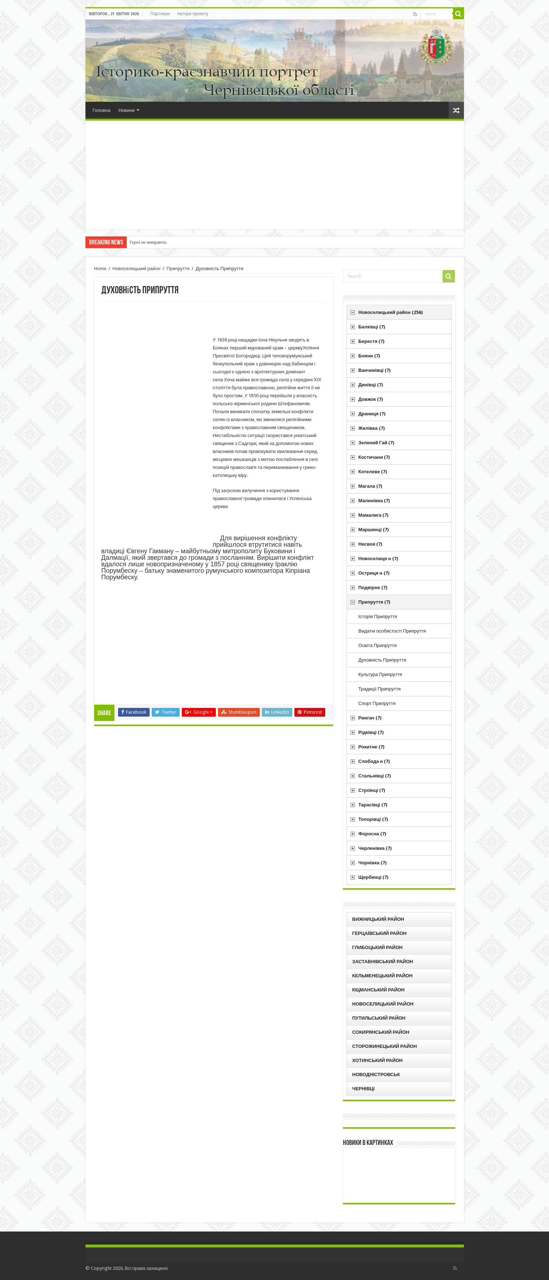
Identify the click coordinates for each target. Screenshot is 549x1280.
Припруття (178, 268)
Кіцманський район (378, 989)
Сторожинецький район (384, 1046)
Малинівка (374, 500)
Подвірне (373, 587)
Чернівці (363, 1088)
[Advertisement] (274, 175)
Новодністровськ (376, 1074)
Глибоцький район (377, 947)
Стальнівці (375, 776)
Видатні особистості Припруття (392, 631)
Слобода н (374, 761)
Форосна (372, 833)
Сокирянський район (381, 1032)
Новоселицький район (136, 268)
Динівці (371, 384)
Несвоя (370, 544)
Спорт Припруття (377, 703)
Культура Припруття (380, 674)
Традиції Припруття (380, 689)
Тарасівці (373, 804)
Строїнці (372, 790)
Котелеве (373, 471)
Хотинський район (377, 1060)
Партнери (160, 13)
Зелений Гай (376, 442)
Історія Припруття (378, 616)
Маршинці (374, 529)
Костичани (374, 457)
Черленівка (375, 848)
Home (100, 268)
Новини (126, 110)
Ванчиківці (375, 370)
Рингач (370, 718)
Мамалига (374, 515)
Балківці (372, 327)
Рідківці (371, 732)
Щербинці (374, 877)
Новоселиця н (378, 558)
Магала (370, 486)
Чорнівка (372, 862)
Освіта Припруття (378, 645)
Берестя (372, 341)
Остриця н (374, 573)
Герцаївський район (379, 933)
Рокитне (371, 747)
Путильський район (379, 1018)
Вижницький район (378, 919)
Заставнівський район (382, 961)
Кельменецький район (382, 975)
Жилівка (372, 428)
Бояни (369, 355)
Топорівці (373, 819)
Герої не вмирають (148, 242)
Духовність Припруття (382, 660)
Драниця (372, 413)
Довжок (371, 399)
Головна (101, 110)
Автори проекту (192, 13)
